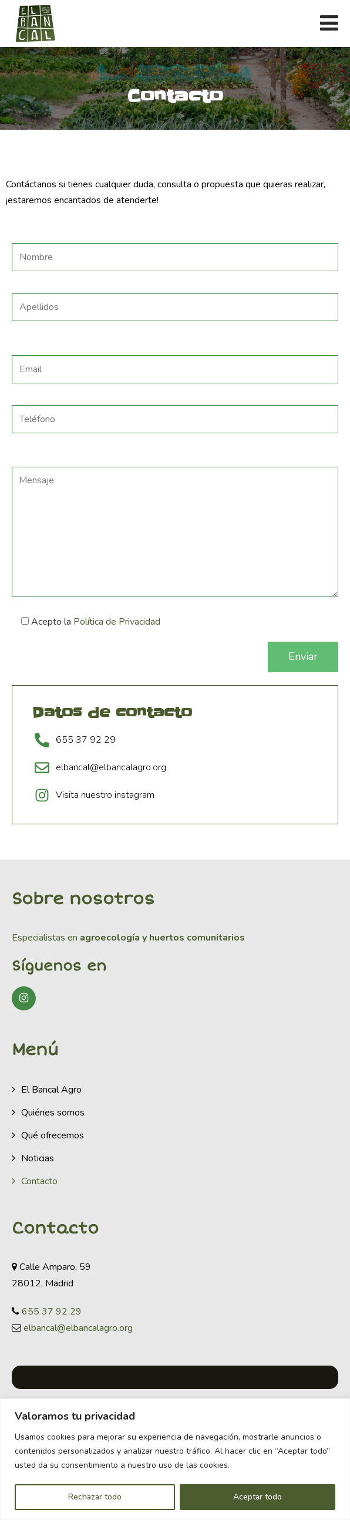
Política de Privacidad (116, 621)
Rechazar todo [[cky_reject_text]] (95, 1496)
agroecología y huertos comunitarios (161, 937)
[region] (175, 1459)
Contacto (39, 1181)
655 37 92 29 (52, 1311)
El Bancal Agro (51, 1089)
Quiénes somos (53, 1112)
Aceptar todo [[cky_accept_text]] (257, 1496)
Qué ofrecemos (52, 1135)
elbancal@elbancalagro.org (78, 1328)
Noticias (37, 1158)
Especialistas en (45, 937)
